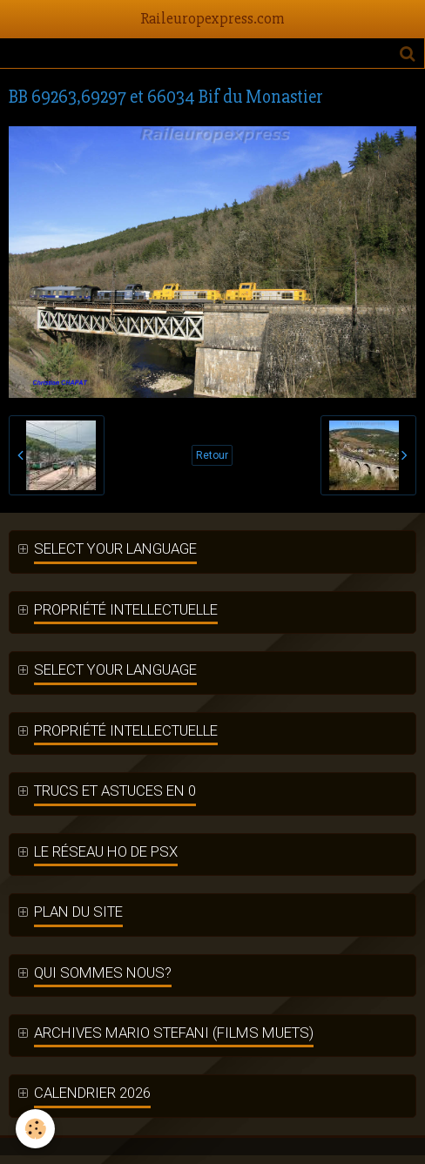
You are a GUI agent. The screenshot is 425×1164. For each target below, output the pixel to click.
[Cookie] (35, 1128)
